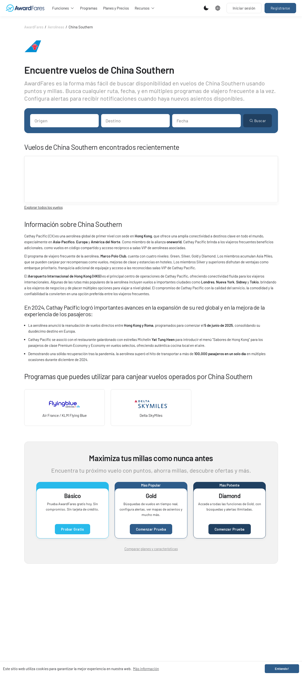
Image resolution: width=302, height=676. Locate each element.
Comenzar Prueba (151, 529)
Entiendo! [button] (282, 668)
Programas (88, 8)
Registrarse (280, 8)
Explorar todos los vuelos (43, 207)
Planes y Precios (116, 8)
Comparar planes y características (151, 549)
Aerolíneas (56, 27)
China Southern (81, 27)
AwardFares (33, 27)
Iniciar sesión (244, 8)
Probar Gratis (72, 529)
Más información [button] (146, 668)
